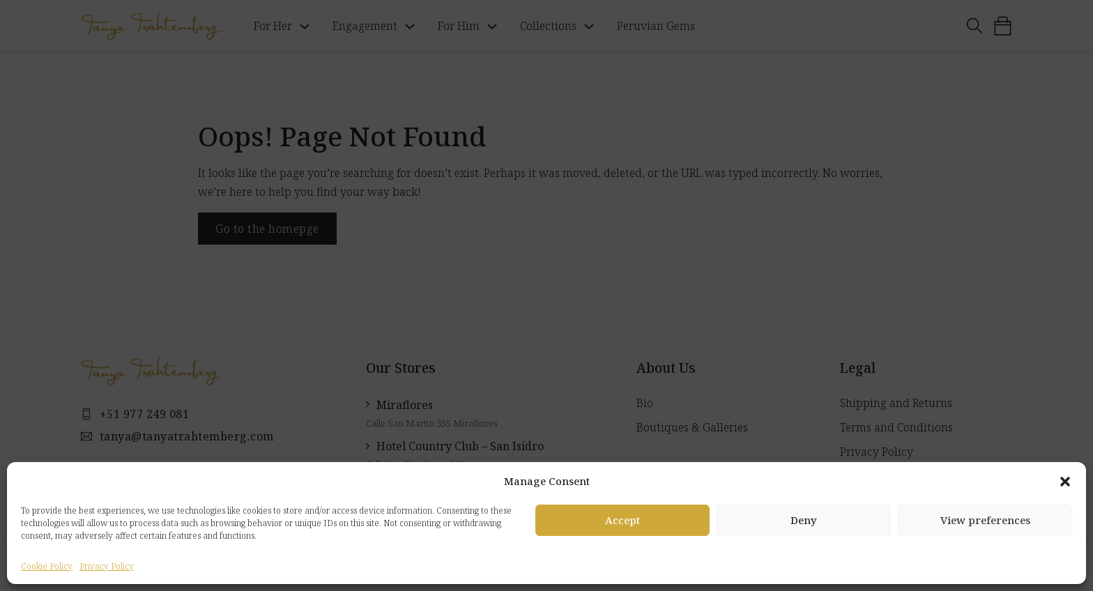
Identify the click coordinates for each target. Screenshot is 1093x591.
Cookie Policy (46, 566)
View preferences (985, 520)
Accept (622, 520)
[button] (1065, 482)
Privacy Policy (106, 566)
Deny (803, 520)
